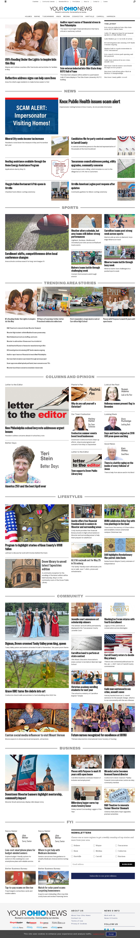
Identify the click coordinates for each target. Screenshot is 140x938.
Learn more (98, 934)
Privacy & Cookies (79, 924)
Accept (111, 934)
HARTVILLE (89, 16)
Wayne (99, 845)
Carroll (99, 856)
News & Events (111, 918)
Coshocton (122, 851)
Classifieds (35, 1)
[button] (131, 304)
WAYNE (37, 16)
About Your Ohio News (81, 915)
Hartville (77, 856)
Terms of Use (77, 921)
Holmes (77, 845)
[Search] (134, 1)
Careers (105, 1)
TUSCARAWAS (48, 16)
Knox (76, 851)
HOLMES (28, 16)
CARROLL (100, 16)
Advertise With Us (63, 1)
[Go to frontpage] (71, 9)
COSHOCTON (77, 16)
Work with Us (109, 915)
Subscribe (127, 864)
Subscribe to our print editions (103, 876)
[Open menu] (5, 1)
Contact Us (96, 1)
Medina (99, 851)
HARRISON (111, 16)
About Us (86, 1)
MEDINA (66, 16)
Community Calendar (48, 1)
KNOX (58, 16)
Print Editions (76, 1)
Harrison (121, 856)
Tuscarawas (123, 845)
